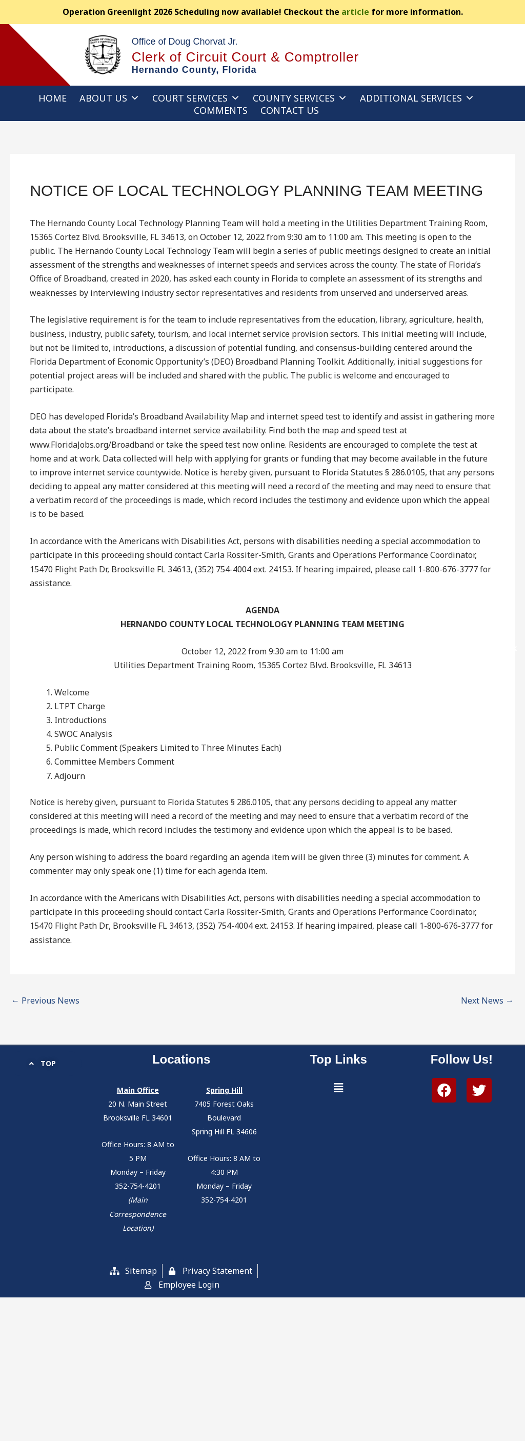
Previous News (45, 1000)
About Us (109, 98)
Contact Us (289, 110)
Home (52, 98)
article (355, 11)
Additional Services (417, 98)
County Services (300, 98)
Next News (487, 1000)
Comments (221, 110)
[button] (338, 1088)
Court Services (196, 98)
